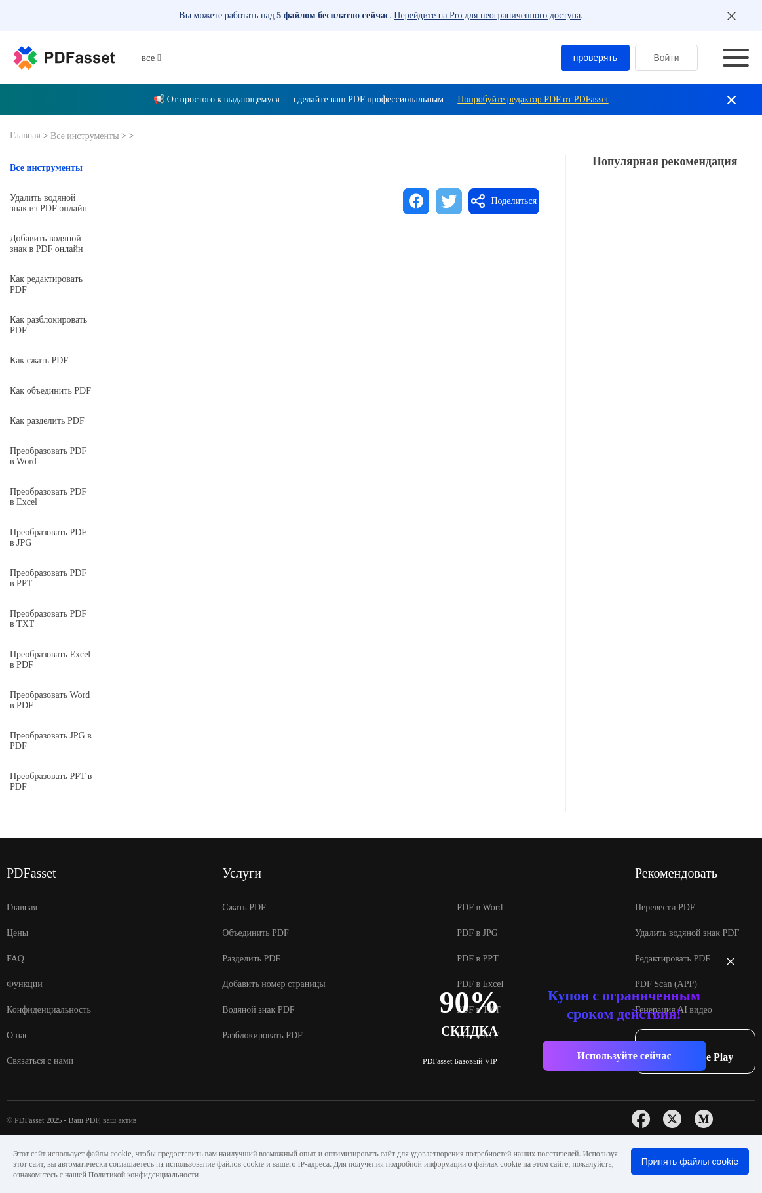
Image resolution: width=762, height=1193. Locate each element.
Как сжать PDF (39, 360)
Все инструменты (85, 136)
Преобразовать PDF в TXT (48, 619)
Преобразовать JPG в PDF (51, 741)
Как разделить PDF (47, 421)
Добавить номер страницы (273, 984)
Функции (25, 984)
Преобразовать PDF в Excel (48, 497)
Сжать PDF (244, 907)
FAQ (15, 958)
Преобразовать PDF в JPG (48, 537)
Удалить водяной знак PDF (687, 933)
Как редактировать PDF (46, 284)
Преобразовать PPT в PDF (51, 781)
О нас (18, 1035)
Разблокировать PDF (262, 1035)
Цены (17, 933)
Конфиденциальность (49, 1010)
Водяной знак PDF (258, 1010)
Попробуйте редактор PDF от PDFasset (532, 99)
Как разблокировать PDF (48, 325)
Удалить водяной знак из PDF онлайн (48, 203)
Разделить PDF (251, 958)
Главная (26, 135)
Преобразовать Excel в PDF (50, 659)
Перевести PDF (665, 907)
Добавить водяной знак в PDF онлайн (46, 243)
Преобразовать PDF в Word (48, 456)
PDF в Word (480, 907)
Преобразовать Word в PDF (50, 700)
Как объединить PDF (50, 390)
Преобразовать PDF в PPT (48, 578)
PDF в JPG (477, 933)
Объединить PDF (255, 933)
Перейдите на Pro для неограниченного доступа (487, 15)
